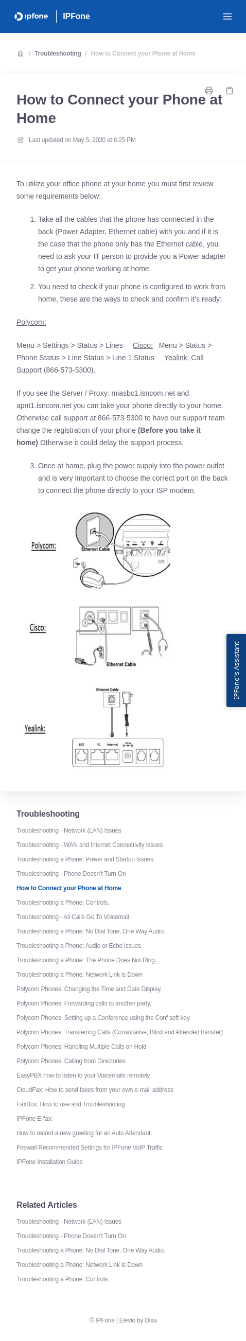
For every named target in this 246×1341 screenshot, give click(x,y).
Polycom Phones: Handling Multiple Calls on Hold (81, 1046)
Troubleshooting (57, 53)
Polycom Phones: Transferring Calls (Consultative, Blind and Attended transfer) (119, 1032)
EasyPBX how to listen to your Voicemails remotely (83, 1075)
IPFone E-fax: (34, 1118)
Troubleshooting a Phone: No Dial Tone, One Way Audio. (90, 931)
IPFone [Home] (76, 16)
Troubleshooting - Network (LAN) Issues (68, 830)
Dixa (150, 1320)
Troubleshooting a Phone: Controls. (62, 902)
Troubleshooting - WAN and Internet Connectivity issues (89, 845)
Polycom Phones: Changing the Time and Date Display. (89, 989)
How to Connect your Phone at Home (143, 53)
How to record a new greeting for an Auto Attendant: (84, 1133)
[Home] (31, 16)
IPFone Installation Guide (49, 1162)
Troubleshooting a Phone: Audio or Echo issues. (79, 945)
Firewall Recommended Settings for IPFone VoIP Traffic (89, 1147)
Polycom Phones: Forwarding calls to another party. (83, 1003)
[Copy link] (229, 90)
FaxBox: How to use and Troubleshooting (70, 1104)
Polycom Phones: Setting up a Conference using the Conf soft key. (103, 1017)
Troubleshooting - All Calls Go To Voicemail (72, 917)
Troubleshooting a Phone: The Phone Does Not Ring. (86, 960)
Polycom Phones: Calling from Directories (71, 1061)
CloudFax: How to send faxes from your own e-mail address (94, 1089)
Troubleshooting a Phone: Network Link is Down (79, 974)
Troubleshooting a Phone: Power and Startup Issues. (85, 859)
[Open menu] (227, 16)
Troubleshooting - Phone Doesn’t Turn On (71, 873)
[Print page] (209, 90)
